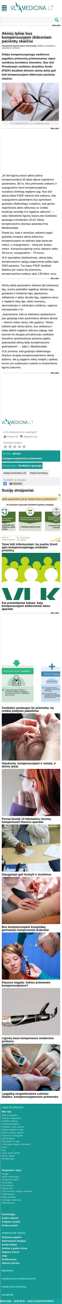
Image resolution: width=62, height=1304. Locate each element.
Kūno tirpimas (8, 1185)
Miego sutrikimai (9, 1197)
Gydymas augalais (12, 1237)
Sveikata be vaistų (13, 1233)
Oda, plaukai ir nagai (11, 1141)
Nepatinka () (30, 436)
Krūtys (4, 1147)
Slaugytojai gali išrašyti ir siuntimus (26, 874)
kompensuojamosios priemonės (22, 458)
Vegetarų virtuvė (10, 1252)
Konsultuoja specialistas (19, 1278)
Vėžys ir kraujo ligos (10, 1177)
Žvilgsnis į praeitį (11, 1221)
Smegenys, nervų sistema (13, 1127)
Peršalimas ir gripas (10, 1180)
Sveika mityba (9, 1244)
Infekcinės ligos (8, 1203)
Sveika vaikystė (10, 1218)
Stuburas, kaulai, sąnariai (13, 1133)
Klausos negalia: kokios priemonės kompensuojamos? (26, 984)
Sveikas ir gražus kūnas (14, 1248)
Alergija (5, 1174)
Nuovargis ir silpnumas (11, 1200)
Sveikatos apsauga (30, 465)
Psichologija (8, 1214)
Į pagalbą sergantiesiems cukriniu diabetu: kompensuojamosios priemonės (30, 1095)
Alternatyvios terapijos (14, 1241)
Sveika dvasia (9, 1259)
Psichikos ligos (8, 1159)
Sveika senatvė (10, 1225)
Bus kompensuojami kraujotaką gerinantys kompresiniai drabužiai (25, 928)
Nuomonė (8, 1295)
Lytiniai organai (8, 1138)
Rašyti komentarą (39, 473)
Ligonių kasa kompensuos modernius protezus (28, 1040)
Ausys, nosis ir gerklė (11, 1153)
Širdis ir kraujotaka (10, 1115)
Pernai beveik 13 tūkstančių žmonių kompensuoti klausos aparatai (26, 820)
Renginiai (7, 1270)
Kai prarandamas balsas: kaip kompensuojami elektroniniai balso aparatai (26, 606)
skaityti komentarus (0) (14, 473)
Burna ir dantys (8, 1156)
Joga (4, 1255)
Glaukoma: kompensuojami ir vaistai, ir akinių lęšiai (29, 765)
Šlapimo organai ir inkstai (12, 1130)
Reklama (56, 25)
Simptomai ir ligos (11, 1170)
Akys (4, 1150)
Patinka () (12, 436)
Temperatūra (7, 1182)
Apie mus (19, 1301)
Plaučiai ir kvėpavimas (11, 1118)
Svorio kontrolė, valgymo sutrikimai (17, 1191)
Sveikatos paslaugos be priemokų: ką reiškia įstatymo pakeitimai (28, 709)
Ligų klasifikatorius (40, 1301)
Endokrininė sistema (10, 1124)
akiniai (16, 453)
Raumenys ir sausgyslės (12, 1135)
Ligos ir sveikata (12, 1107)
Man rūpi (6, 1111)
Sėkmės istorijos (11, 1263)
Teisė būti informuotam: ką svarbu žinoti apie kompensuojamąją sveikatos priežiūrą (29, 547)
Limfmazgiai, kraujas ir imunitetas (16, 1144)
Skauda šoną (7, 1188)
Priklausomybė (8, 1194)
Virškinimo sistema (10, 1121)
